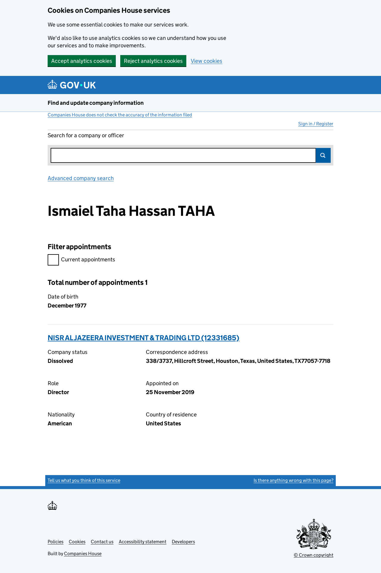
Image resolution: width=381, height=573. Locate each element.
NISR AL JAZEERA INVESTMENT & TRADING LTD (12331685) (143, 337)
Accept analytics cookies (81, 60)
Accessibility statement (142, 541)
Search (323, 155)
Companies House (83, 553)
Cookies (77, 541)
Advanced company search (81, 178)
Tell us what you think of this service (84, 480)
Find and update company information (96, 102)
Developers (183, 541)
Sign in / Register (315, 124)
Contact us (102, 541)
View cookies (206, 61)
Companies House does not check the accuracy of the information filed (120, 115)
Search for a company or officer (86, 135)
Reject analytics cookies (153, 60)
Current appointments (81, 260)
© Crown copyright (313, 555)
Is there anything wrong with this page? (293, 480)
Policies (55, 541)
